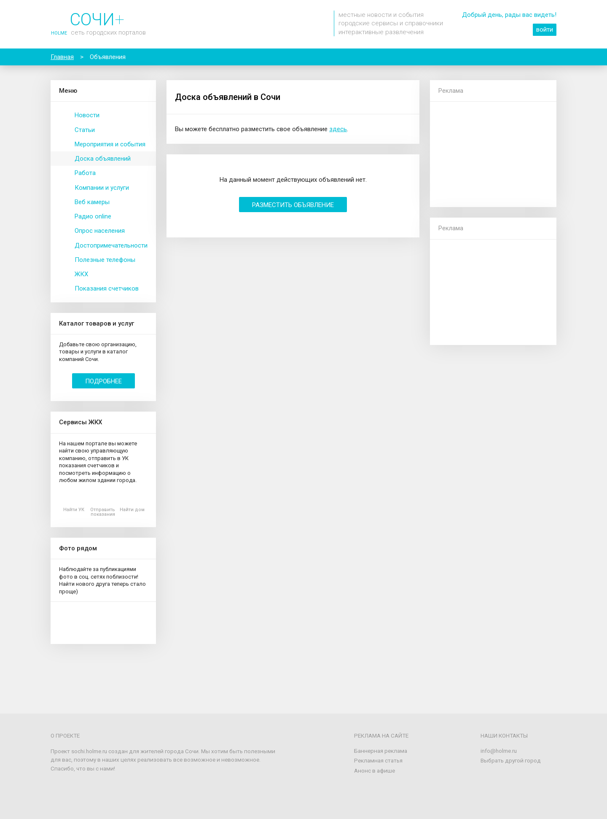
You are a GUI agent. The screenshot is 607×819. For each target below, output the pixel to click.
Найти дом (132, 509)
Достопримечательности (111, 245)
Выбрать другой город (511, 760)
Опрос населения (100, 230)
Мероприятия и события (110, 144)
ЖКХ (81, 274)
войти (544, 29)
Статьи (85, 130)
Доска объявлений (103, 158)
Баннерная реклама (380, 750)
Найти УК (73, 509)
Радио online (93, 216)
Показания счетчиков (107, 288)
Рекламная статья (378, 760)
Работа (85, 173)
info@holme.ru (499, 750)
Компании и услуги (102, 187)
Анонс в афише (374, 770)
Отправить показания (102, 512)
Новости (87, 115)
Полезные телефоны (105, 260)
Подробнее (103, 381)
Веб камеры (92, 202)
